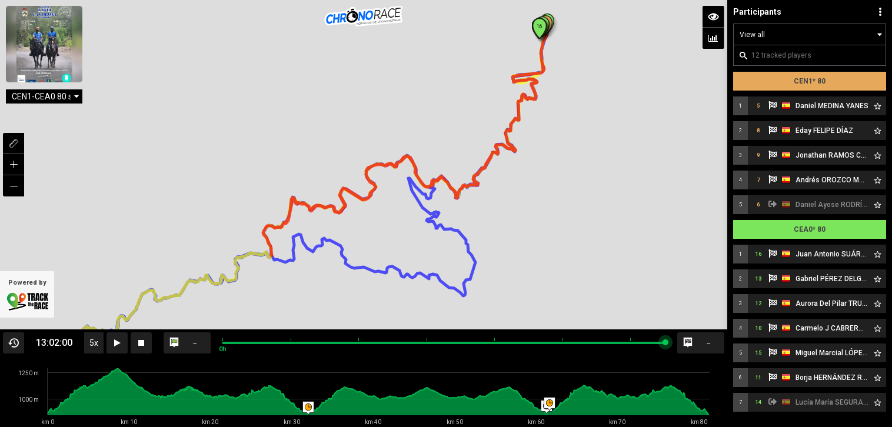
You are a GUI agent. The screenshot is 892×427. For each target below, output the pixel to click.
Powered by (27, 295)
